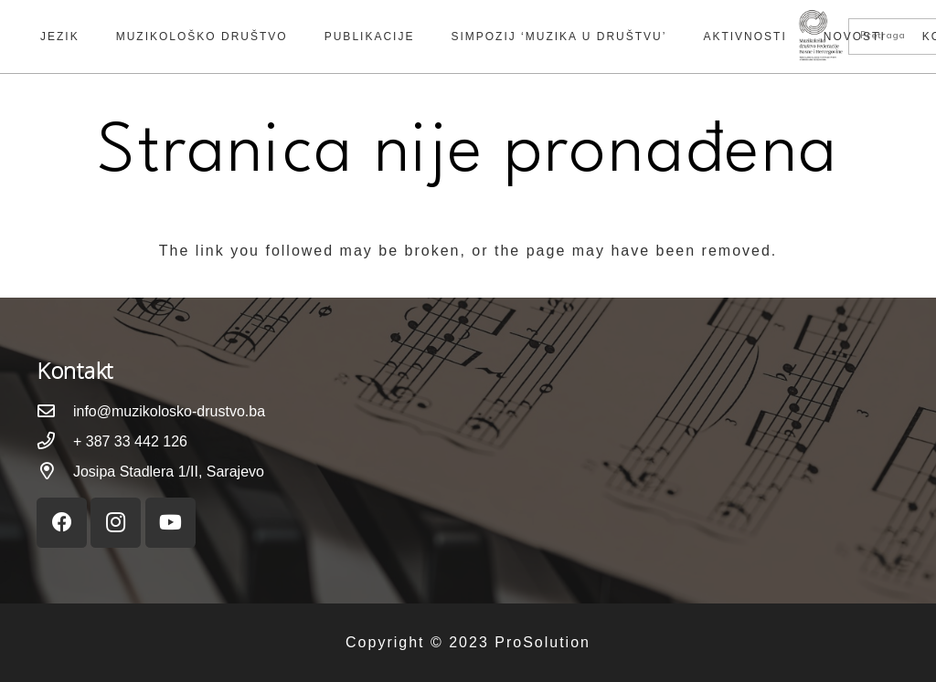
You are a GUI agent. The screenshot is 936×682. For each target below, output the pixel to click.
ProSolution (542, 642)
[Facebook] (62, 523)
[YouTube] (170, 523)
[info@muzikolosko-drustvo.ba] (55, 412)
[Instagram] (115, 523)
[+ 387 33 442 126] (55, 442)
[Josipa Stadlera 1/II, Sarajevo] (55, 472)
